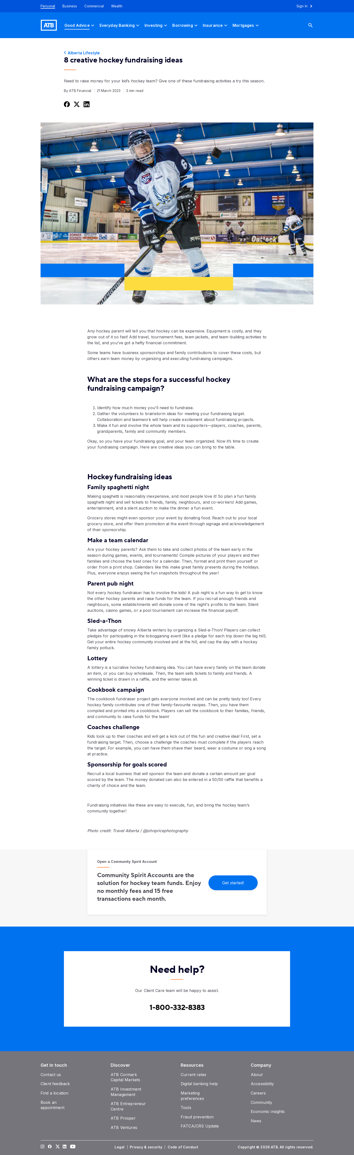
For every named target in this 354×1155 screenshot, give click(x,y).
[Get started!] (233, 882)
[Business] (70, 6)
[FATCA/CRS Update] (200, 1126)
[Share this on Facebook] (66, 104)
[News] (256, 1120)
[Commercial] (94, 6)
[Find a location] (54, 1093)
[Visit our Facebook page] (50, 1147)
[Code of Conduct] (183, 1147)
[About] (257, 1074)
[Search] (314, 25)
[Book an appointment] (52, 1105)
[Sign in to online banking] (307, 6)
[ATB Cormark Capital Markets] (125, 1077)
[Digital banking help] (199, 1083)
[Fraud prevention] (197, 1116)
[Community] (261, 1102)
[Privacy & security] (146, 1147)
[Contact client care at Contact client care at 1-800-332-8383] (177, 1007)
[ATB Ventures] (124, 1127)
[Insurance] (216, 25)
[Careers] (258, 1093)
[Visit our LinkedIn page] (64, 1147)
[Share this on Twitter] (76, 104)
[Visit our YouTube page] (72, 1147)
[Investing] (156, 25)
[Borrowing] (185, 25)
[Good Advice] (80, 25)
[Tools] (186, 1107)
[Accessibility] (262, 1083)
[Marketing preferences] (192, 1096)
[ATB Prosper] (123, 1118)
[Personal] (46, 6)
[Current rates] (193, 1074)
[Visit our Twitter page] (57, 1147)
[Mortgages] (246, 25)
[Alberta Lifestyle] (177, 53)
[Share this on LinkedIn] (86, 104)
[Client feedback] (55, 1083)
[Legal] (120, 1147)
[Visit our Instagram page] (42, 1147)
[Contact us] (51, 1074)
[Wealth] (116, 6)
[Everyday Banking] (120, 25)
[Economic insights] (268, 1111)
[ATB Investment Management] (126, 1092)
